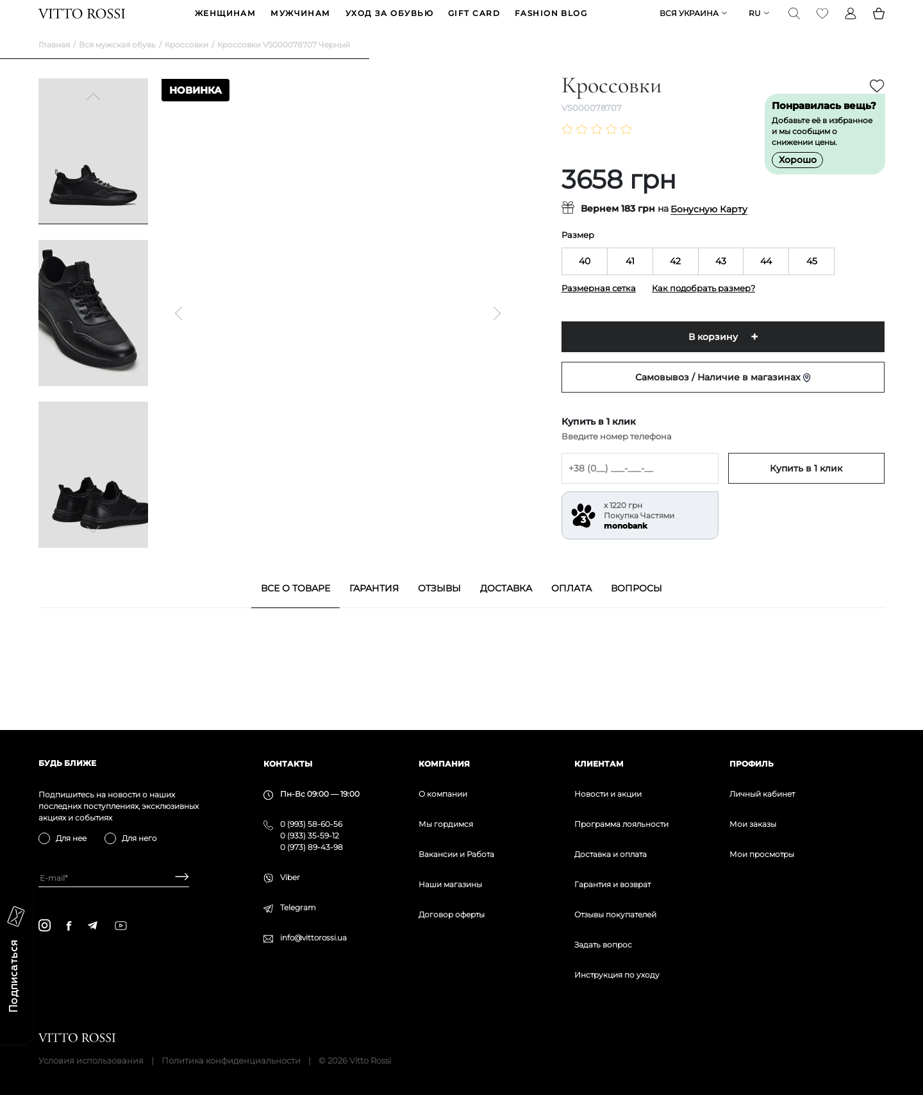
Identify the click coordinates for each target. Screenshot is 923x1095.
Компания (444, 763)
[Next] (93, 547)
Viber (290, 877)
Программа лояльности (621, 824)
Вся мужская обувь (117, 64)
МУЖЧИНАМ (300, 23)
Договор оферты (452, 914)
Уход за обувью (389, 23)
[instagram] (44, 925)
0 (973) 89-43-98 (311, 847)
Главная (54, 64)
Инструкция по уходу (617, 975)
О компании (443, 794)
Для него (139, 838)
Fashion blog (551, 23)
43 (720, 281)
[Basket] (879, 23)
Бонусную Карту (708, 229)
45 (811, 281)
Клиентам (599, 763)
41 (630, 281)
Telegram (298, 907)
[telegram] (92, 925)
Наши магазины (450, 884)
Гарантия (374, 608)
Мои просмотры (761, 854)
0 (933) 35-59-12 (309, 835)
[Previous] (93, 118)
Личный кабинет (762, 794)
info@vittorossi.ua (313, 937)
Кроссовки (186, 64)
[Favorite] (822, 23)
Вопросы (636, 608)
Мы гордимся (446, 824)
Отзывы (439, 608)
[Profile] (850, 23)
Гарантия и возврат (612, 884)
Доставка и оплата (610, 854)
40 (584, 281)
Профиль (751, 763)
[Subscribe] (177, 878)
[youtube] (121, 925)
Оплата (571, 608)
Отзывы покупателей (615, 914)
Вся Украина (689, 23)
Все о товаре (295, 608)
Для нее (71, 838)
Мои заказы (752, 824)
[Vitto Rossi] (81, 23)
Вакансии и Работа (456, 854)
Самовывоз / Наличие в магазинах (723, 397)
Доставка (506, 608)
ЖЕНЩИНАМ (225, 23)
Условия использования (91, 1060)
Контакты (287, 763)
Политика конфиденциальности (231, 1060)
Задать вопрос (603, 944)
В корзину (713, 356)
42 (675, 281)
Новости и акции (608, 794)
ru (755, 23)
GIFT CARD (474, 23)
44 (766, 281)
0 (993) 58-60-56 (311, 824)
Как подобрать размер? (703, 308)
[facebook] (69, 926)
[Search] (794, 23)
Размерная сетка (598, 308)
